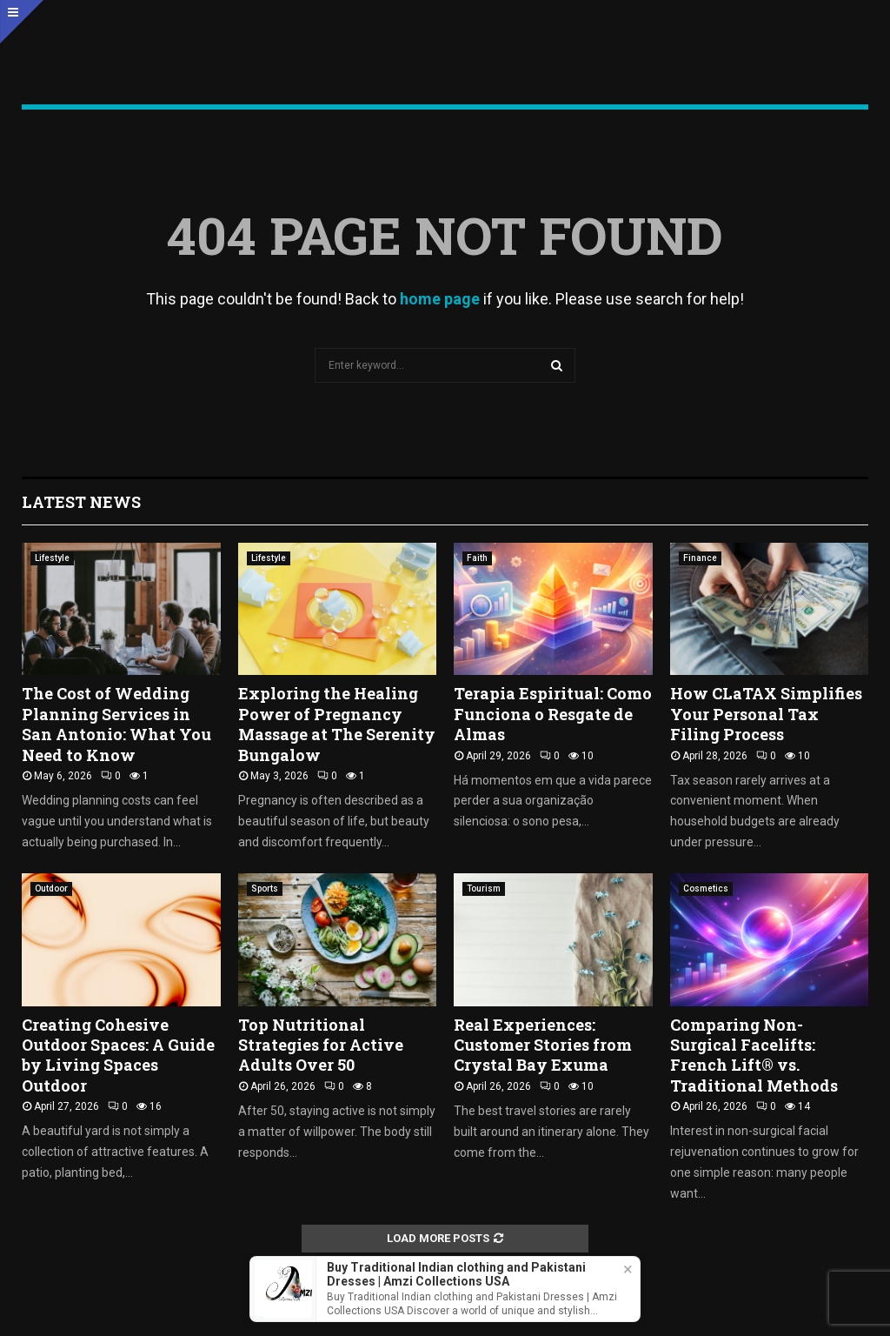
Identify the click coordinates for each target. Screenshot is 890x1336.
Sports (264, 888)
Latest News (81, 501)
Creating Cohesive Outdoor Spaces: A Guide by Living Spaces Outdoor (118, 1055)
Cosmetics (705, 888)
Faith (477, 558)
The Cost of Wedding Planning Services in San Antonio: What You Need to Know (116, 724)
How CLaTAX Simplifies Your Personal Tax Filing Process (766, 714)
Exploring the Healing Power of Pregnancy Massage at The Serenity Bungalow (336, 724)
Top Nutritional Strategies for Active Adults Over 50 (320, 1045)
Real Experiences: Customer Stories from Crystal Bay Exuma (543, 1045)
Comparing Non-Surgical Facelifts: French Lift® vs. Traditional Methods (754, 1055)
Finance (700, 558)
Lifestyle (52, 558)
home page (440, 299)
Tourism (484, 888)
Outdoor (51, 888)
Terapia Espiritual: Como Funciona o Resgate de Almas (553, 714)
